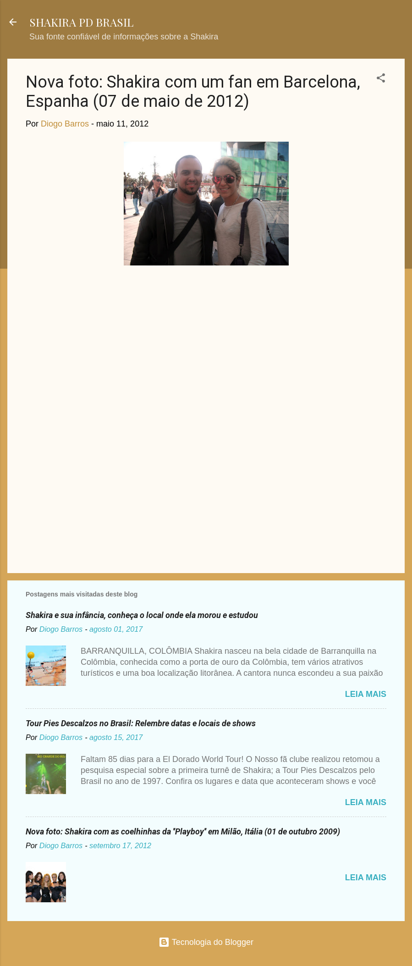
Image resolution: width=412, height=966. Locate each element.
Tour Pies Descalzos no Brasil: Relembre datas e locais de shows (141, 723)
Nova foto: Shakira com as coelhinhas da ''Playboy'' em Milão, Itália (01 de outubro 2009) (183, 831)
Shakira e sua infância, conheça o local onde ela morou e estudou (142, 615)
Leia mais (365, 694)
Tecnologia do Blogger (206, 942)
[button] (380, 79)
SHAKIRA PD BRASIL (81, 22)
